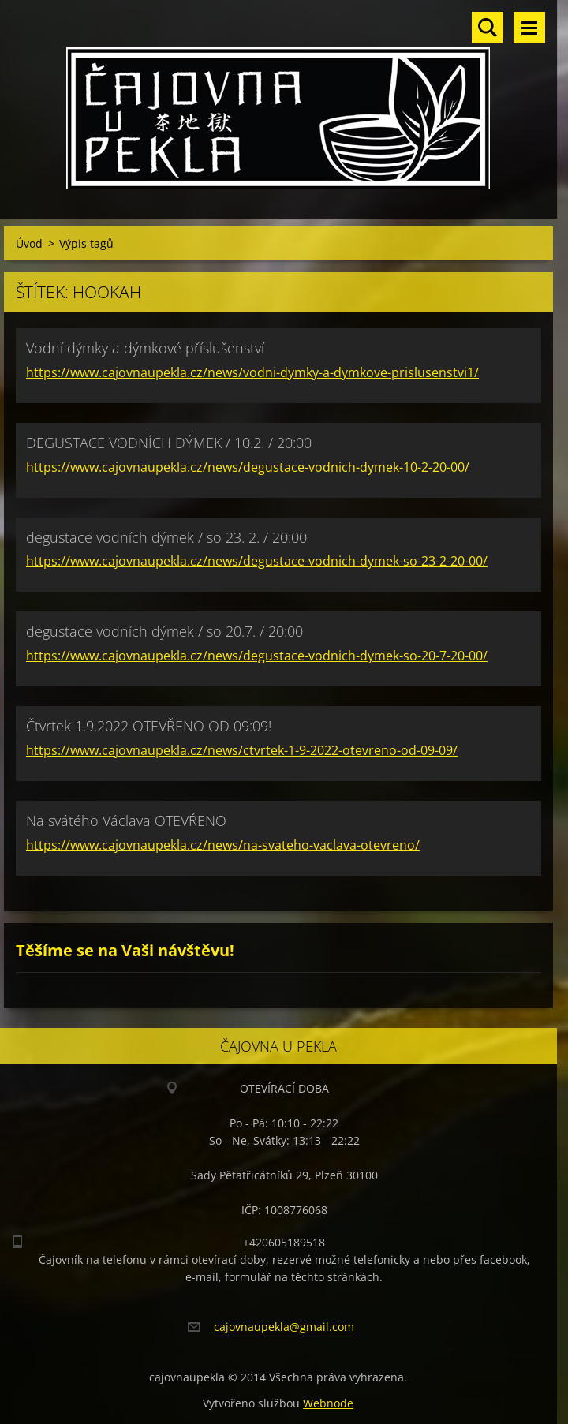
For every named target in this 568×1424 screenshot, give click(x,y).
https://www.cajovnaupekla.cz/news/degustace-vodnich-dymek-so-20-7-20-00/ (257, 655)
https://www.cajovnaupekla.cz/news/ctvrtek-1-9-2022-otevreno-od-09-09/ (242, 750)
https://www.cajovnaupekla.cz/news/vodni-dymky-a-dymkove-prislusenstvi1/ (252, 372)
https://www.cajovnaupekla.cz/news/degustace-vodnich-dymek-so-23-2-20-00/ (257, 561)
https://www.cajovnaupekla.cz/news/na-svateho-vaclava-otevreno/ (223, 845)
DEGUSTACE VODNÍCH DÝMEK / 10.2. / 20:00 (169, 442)
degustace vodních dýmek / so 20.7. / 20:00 (164, 631)
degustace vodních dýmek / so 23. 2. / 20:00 (166, 537)
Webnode (328, 1403)
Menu (529, 27)
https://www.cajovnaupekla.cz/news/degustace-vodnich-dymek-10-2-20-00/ (247, 467)
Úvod (29, 243)
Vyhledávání (487, 27)
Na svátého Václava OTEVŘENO (126, 820)
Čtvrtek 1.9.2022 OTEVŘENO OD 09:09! (148, 725)
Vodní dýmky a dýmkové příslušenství (145, 347)
